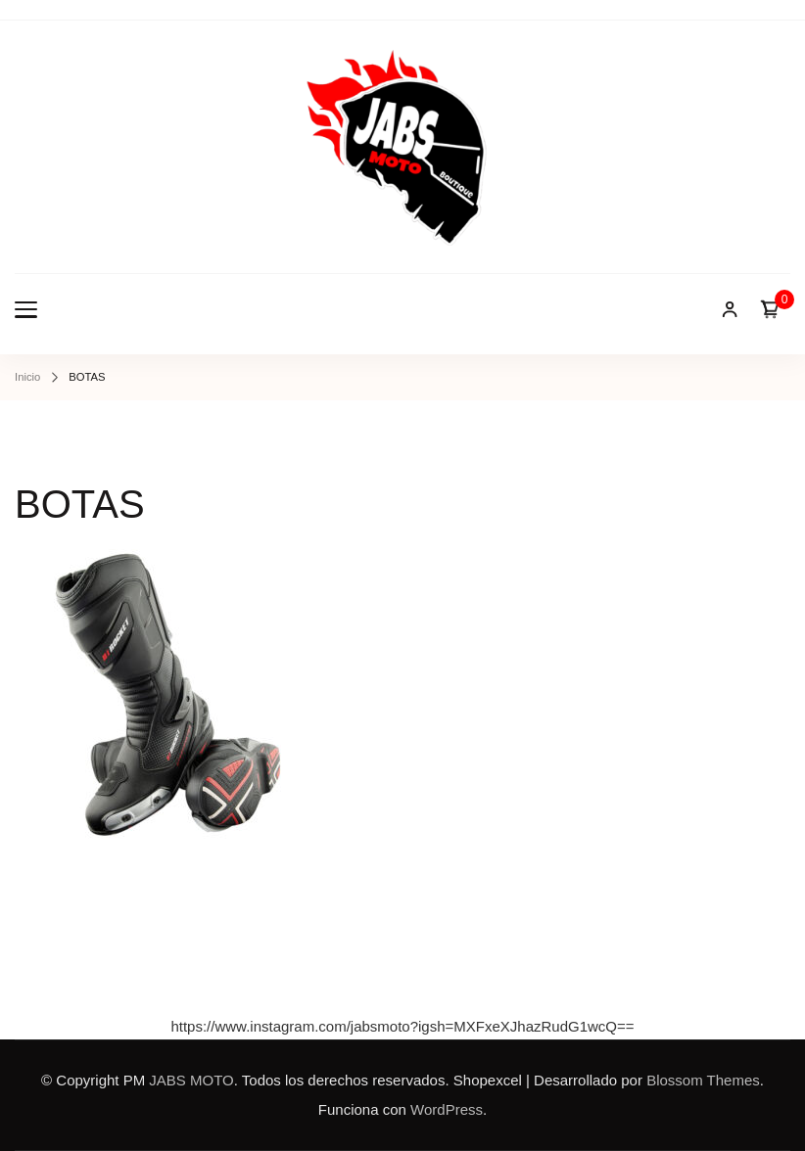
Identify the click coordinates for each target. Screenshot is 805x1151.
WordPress (446, 1109)
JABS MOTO (191, 1080)
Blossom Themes (703, 1080)
